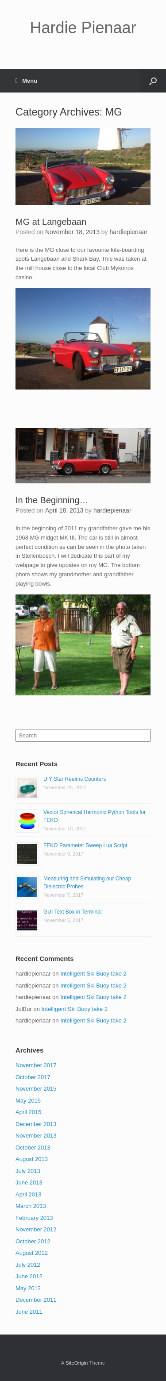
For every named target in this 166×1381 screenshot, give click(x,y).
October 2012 (32, 1241)
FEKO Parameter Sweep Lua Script (85, 845)
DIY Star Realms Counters (74, 779)
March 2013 (30, 1206)
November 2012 (36, 1229)
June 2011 (28, 1311)
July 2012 (27, 1264)
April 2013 (28, 1194)
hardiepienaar (129, 231)
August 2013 (31, 1159)
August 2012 (31, 1253)
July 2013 (27, 1171)
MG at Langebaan (50, 222)
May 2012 (28, 1288)
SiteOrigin (77, 1363)
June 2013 (28, 1182)
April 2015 (28, 1112)
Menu (26, 80)
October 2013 (32, 1147)
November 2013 (36, 1135)
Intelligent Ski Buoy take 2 (93, 973)
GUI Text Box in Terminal (72, 912)
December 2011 (36, 1299)
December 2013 (36, 1124)
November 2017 (36, 1065)
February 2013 (34, 1218)
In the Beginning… (52, 500)
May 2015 (28, 1100)
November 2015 (36, 1088)
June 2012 (28, 1276)
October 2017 (32, 1077)
